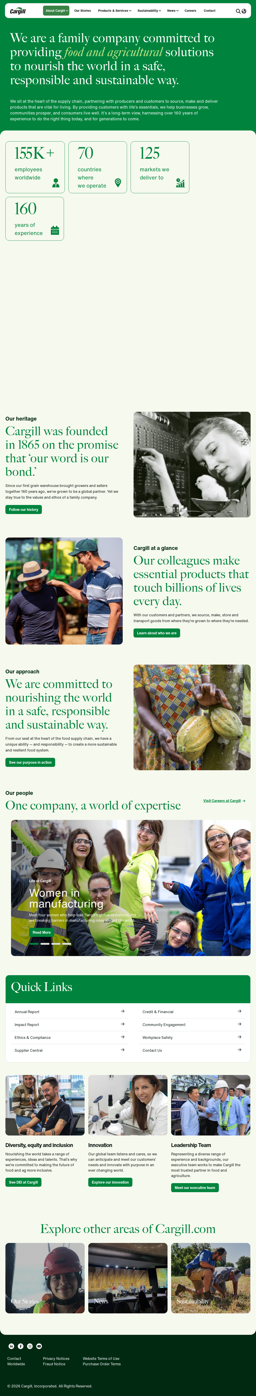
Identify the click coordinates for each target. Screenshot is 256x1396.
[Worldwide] (244, 11)
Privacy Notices (56, 1358)
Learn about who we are (157, 633)
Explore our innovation (110, 1182)
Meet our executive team (195, 1187)
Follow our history (23, 509)
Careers (190, 10)
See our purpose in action (30, 762)
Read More (42, 932)
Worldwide (16, 1364)
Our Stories (82, 10)
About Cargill (55, 10)
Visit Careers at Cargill (222, 800)
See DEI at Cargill (23, 1182)
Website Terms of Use (101, 1358)
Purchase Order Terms (102, 1364)
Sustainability (148, 10)
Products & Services (113, 10)
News (171, 10)
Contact (209, 10)
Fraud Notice (54, 1364)
